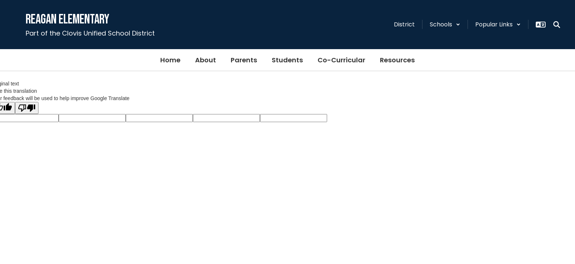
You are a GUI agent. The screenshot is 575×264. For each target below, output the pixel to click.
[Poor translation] (27, 108)
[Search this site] (556, 24)
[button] (445, 24)
